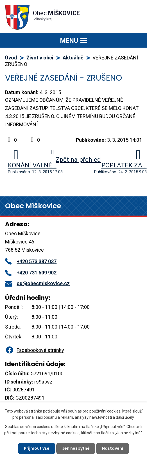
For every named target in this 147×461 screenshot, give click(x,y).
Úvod (11, 58)
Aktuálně (73, 58)
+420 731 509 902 (30, 273)
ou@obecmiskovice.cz (37, 283)
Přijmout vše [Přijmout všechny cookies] (36, 448)
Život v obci (39, 58)
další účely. (125, 417)
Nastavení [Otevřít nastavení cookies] (112, 448)
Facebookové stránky (34, 350)
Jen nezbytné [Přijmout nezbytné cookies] (76, 448)
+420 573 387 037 (30, 261)
